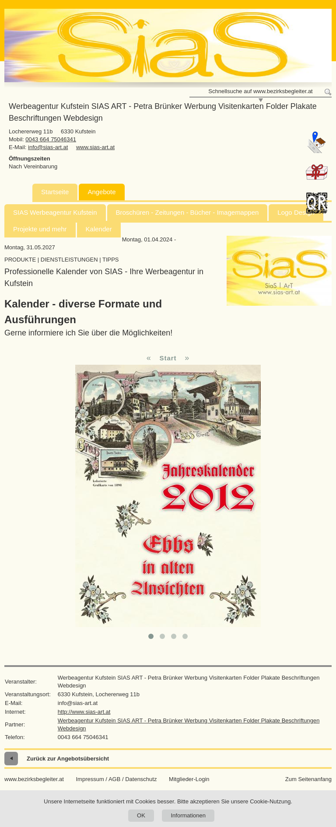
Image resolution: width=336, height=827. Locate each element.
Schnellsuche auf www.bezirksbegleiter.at (260, 91)
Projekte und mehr (40, 229)
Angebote (102, 191)
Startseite (55, 191)
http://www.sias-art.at (84, 711)
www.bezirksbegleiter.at (34, 779)
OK (141, 815)
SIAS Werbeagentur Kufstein (55, 212)
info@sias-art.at (48, 147)
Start (167, 358)
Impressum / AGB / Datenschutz (116, 779)
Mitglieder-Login (189, 779)
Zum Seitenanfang (308, 779)
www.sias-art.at (95, 147)
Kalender (99, 229)
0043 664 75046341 (50, 139)
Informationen (188, 815)
